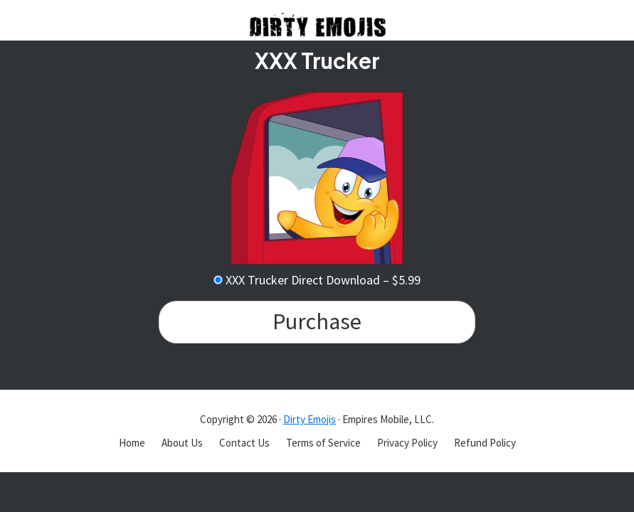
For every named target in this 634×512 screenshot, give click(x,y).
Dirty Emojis (309, 419)
